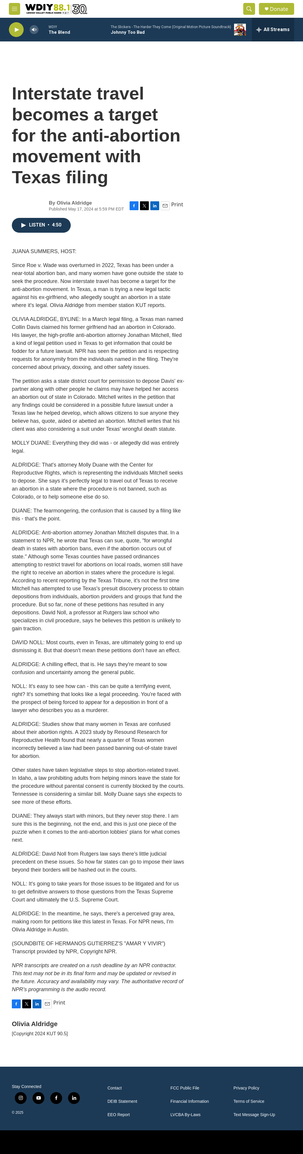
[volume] (34, 29)
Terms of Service (248, 1101)
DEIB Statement (122, 1101)
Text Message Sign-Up (254, 1115)
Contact (114, 1088)
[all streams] (273, 29)
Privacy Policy (246, 1088)
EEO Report (118, 1115)
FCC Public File (184, 1088)
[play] (16, 29)
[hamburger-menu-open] (14, 9)
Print (177, 204)
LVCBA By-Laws (185, 1115)
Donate (279, 9)
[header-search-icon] (249, 9)
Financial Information (189, 1101)
